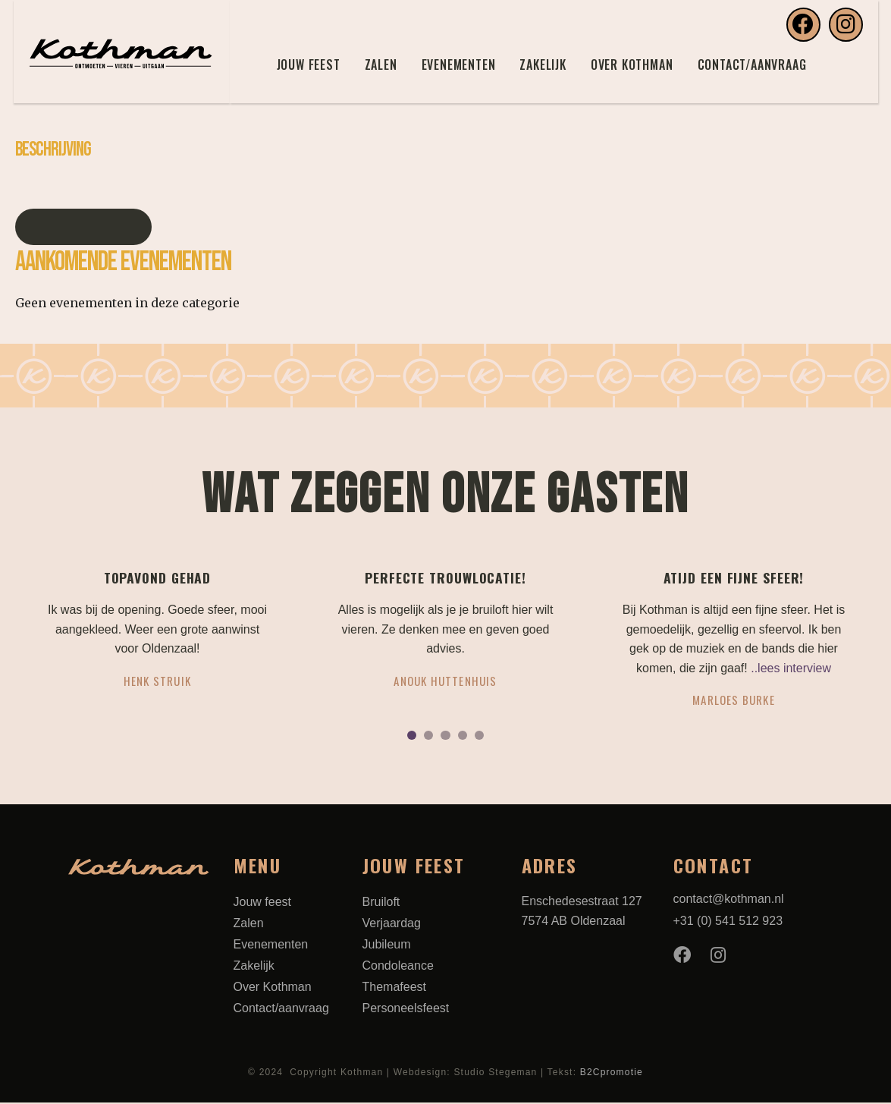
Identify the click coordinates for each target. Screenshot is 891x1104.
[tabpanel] (158, 635)
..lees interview (791, 668)
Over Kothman (632, 64)
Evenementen (459, 64)
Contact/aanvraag (752, 64)
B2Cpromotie (611, 1073)
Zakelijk (542, 64)
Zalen (381, 64)
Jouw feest (308, 64)
